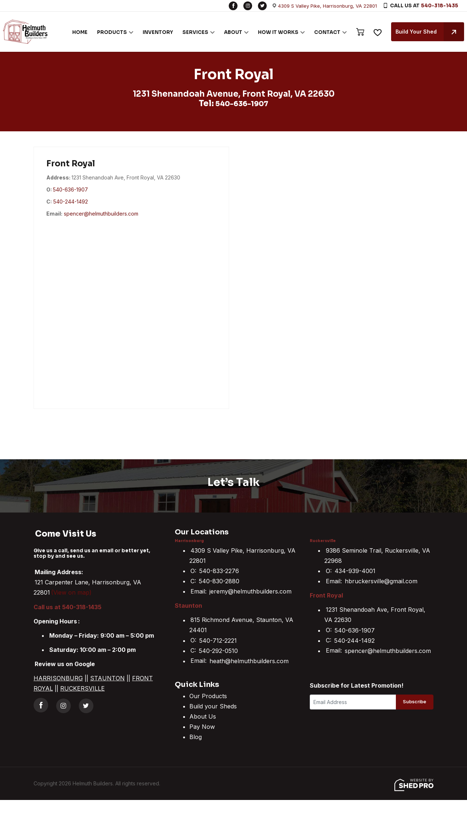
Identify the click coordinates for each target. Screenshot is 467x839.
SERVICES (189, 32)
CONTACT (321, 32)
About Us (202, 716)
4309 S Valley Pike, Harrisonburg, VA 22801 (327, 6)
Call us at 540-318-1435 (67, 606)
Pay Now (202, 726)
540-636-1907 (242, 103)
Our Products (208, 696)
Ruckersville (324, 540)
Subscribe (411, 703)
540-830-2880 (219, 581)
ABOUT (227, 32)
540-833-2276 (219, 571)
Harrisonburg (191, 540)
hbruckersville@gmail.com (381, 581)
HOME (74, 32)
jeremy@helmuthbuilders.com (250, 591)
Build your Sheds (213, 706)
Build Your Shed (424, 31)
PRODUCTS (106, 32)
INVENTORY (152, 32)
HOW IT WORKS (272, 32)
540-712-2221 (218, 640)
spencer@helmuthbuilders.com (101, 213)
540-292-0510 (218, 650)
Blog (195, 737)
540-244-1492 (70, 201)
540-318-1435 (439, 6)
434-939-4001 (355, 571)
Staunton (188, 605)
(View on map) (71, 592)
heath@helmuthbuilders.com (249, 660)
